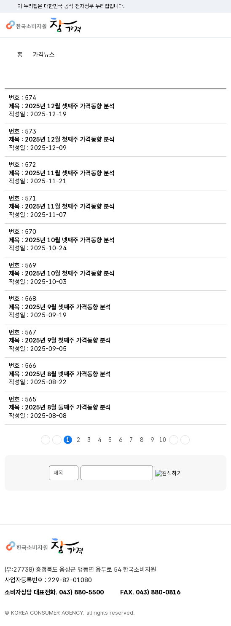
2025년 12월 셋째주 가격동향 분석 (70, 106)
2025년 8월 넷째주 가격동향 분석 (68, 374)
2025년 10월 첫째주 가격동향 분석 (70, 273)
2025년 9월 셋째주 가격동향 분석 (68, 307)
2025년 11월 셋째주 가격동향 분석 (70, 173)
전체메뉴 (220, 25)
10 (162, 439)
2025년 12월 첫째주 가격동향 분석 (70, 139)
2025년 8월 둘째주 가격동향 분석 (68, 407)
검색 (205, 25)
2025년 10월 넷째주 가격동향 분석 (70, 240)
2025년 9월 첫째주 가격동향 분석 (68, 340)
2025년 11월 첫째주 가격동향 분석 (70, 206)
